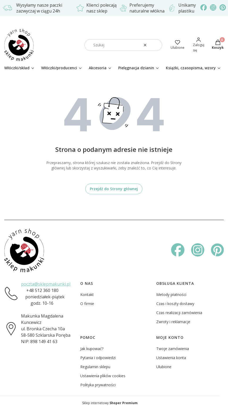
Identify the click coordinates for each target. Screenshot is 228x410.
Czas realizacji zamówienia (179, 312)
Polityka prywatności (98, 384)
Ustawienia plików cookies (102, 375)
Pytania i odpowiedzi (98, 357)
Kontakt (87, 294)
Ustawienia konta (171, 357)
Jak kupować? (91, 348)
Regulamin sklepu (95, 366)
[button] (156, 45)
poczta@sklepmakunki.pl (45, 284)
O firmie (87, 303)
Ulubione (163, 366)
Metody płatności (171, 294)
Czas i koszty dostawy (175, 303)
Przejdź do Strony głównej (114, 188)
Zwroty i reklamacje (173, 321)
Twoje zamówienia (172, 348)
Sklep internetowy (110, 403)
